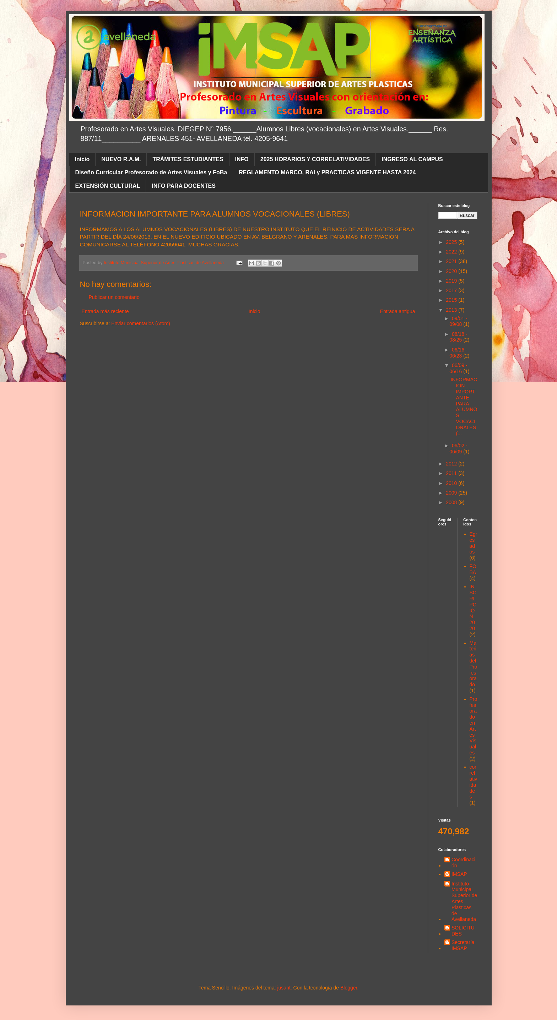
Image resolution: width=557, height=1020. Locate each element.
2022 (452, 252)
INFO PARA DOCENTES (184, 186)
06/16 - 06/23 (458, 353)
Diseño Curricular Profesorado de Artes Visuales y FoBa (151, 172)
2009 (452, 493)
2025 (452, 242)
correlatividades (473, 782)
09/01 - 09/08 (458, 321)
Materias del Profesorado (473, 664)
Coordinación (463, 862)
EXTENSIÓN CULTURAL (107, 186)
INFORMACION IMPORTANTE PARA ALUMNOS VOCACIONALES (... (463, 406)
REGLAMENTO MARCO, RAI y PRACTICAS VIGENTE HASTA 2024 (327, 172)
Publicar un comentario (114, 297)
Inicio (82, 159)
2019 (452, 281)
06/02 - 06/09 (458, 448)
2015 (452, 300)
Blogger (348, 988)
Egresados (473, 543)
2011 (452, 473)
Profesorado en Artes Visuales (473, 726)
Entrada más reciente (105, 311)
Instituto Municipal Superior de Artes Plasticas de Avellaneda (464, 901)
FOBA (473, 569)
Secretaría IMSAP (463, 945)
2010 (452, 483)
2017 (452, 290)
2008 (452, 502)
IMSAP (459, 874)
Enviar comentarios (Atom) (140, 323)
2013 (452, 310)
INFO (242, 159)
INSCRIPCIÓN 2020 (473, 607)
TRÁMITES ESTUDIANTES (187, 159)
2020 (452, 271)
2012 (452, 464)
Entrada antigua (397, 311)
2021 (452, 261)
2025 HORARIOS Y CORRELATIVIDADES (315, 159)
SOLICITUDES (463, 931)
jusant (283, 988)
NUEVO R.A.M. (121, 159)
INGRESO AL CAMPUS (412, 159)
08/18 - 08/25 (458, 337)
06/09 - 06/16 (458, 368)
